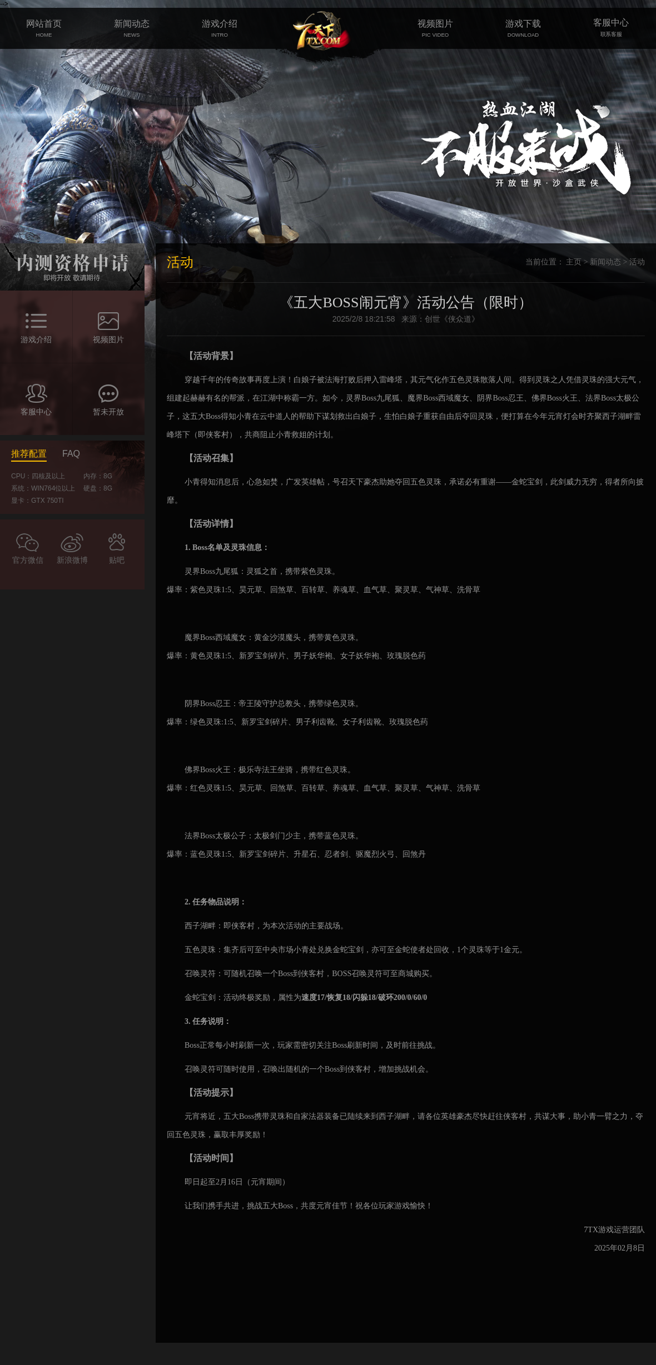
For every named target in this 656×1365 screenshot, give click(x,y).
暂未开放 (108, 411)
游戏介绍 (220, 28)
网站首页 (44, 28)
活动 (637, 262)
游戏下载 (523, 28)
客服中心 (611, 28)
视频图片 (435, 28)
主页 (574, 262)
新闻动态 (132, 28)
